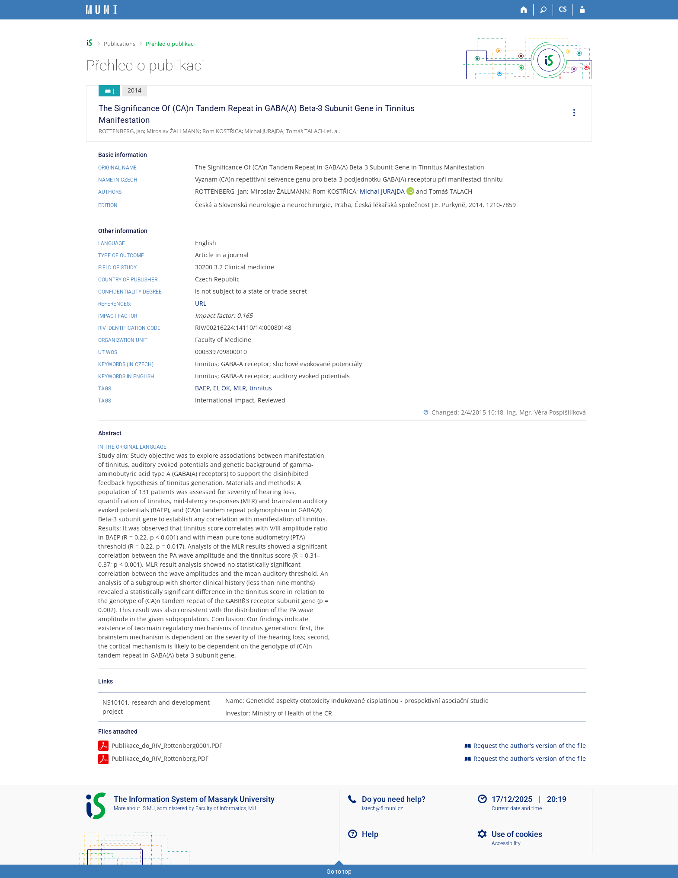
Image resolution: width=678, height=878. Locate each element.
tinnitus (260, 388)
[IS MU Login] (582, 10)
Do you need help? (393, 799)
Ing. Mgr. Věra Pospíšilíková (546, 412)
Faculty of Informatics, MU (225, 808)
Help (370, 834)
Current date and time (517, 808)
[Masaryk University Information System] (101, 9)
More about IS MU (134, 808)
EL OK (221, 388)
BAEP (202, 388)
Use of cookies (517, 834)
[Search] (543, 10)
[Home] (524, 10)
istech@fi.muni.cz (382, 808)
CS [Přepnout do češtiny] (563, 9)
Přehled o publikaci (170, 44)
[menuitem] (571, 113)
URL (200, 303)
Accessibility (506, 843)
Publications (119, 44)
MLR (239, 388)
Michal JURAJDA (383, 191)
